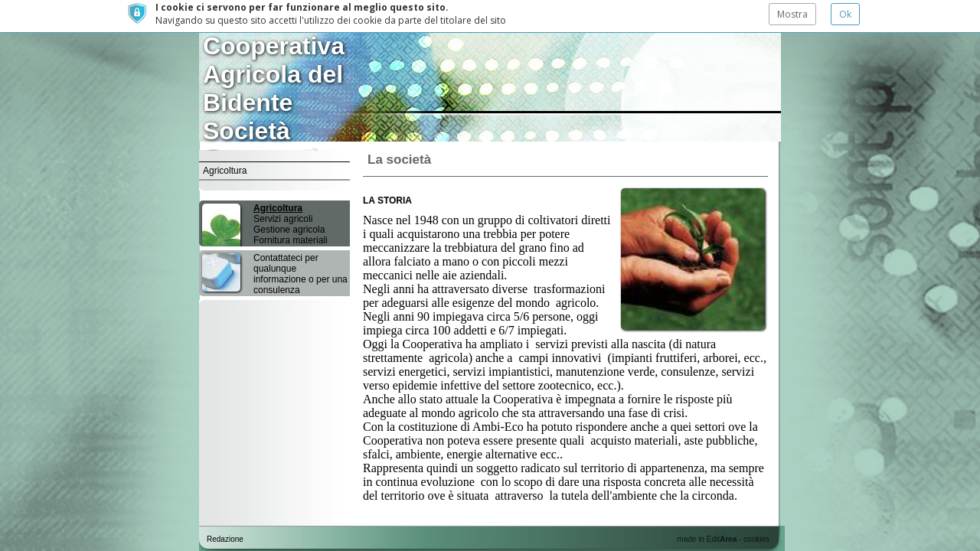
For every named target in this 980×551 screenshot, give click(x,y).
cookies (756, 539)
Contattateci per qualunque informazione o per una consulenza (300, 262)
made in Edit (707, 539)
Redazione (225, 539)
